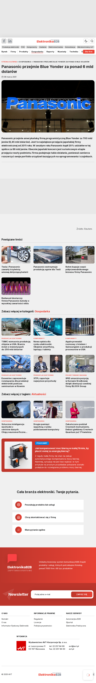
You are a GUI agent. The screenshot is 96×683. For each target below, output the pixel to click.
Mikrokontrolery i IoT (85, 47)
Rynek (4, 51)
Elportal (69, 622)
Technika (74, 51)
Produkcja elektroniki (10, 47)
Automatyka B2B (73, 619)
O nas (4, 622)
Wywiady (62, 51)
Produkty (23, 51)
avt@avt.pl (74, 646)
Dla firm (88, 51)
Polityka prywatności (43, 626)
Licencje (37, 622)
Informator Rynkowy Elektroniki (15, 626)
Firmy (13, 51)
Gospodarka (37, 51)
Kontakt (5, 619)
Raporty (50, 51)
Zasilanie (42, 47)
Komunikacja (70, 47)
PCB (22, 47)
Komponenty (32, 47)
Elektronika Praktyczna (76, 626)
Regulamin (38, 619)
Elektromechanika (56, 47)
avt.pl (71, 649)
